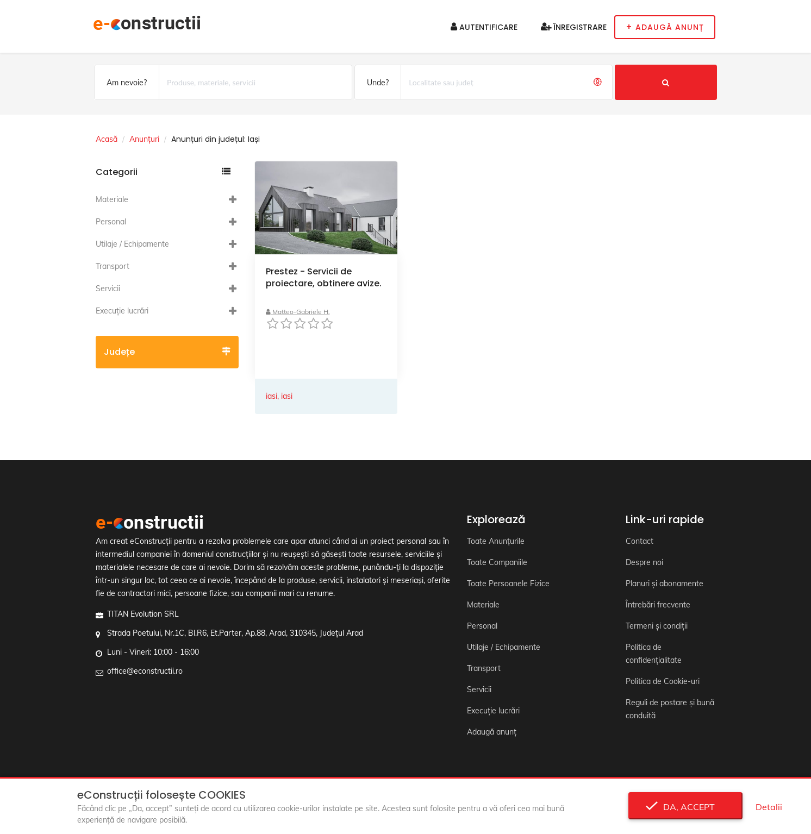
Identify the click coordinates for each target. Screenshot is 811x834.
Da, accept (686, 806)
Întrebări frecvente (658, 605)
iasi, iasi (279, 396)
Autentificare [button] (484, 27)
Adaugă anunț (491, 732)
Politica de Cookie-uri (663, 681)
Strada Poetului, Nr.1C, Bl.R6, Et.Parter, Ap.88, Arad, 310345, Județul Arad (235, 633)
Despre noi (644, 562)
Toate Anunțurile (496, 541)
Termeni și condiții (657, 626)
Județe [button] (167, 352)
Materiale (112, 199)
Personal (111, 222)
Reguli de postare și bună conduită (670, 709)
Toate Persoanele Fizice (508, 583)
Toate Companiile (497, 562)
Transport (112, 266)
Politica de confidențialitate (654, 653)
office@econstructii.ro (145, 671)
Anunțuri (144, 139)
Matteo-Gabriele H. (298, 312)
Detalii (769, 806)
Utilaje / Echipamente (132, 244)
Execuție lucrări (122, 311)
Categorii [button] (163, 172)
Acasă (106, 139)
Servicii (108, 288)
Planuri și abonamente (664, 583)
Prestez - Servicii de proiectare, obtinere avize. (324, 277)
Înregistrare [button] (574, 27)
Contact (639, 541)
